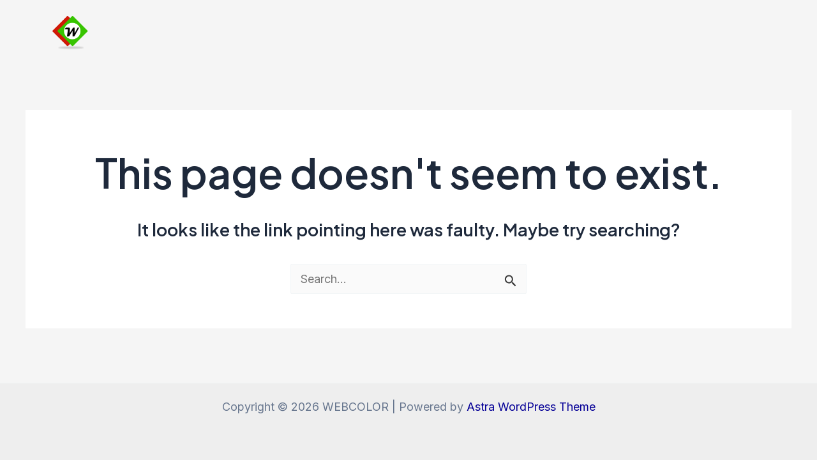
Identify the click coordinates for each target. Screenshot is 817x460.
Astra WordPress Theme (531, 406)
